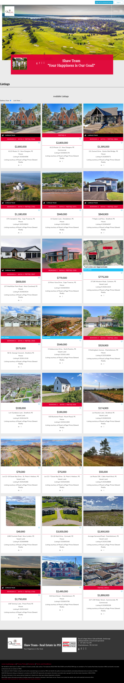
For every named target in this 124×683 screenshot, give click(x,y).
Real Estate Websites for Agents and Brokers (30, 679)
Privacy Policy (22, 664)
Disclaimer (31, 664)
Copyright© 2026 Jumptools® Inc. (10, 679)
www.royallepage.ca (9, 664)
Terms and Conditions (43, 664)
